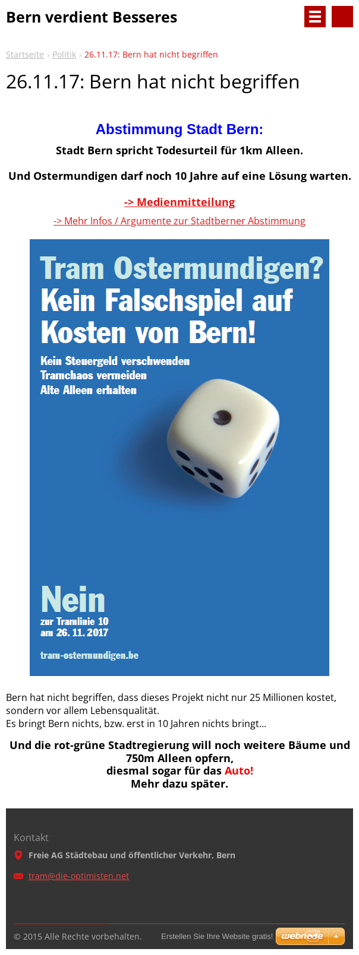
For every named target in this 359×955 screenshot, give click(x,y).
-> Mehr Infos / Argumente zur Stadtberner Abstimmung (179, 220)
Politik (64, 54)
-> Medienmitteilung (179, 202)
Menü (315, 16)
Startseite (25, 54)
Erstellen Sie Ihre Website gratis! (217, 936)
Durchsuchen (342, 16)
